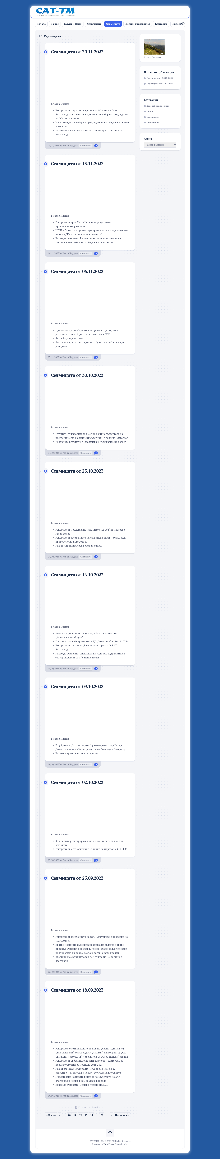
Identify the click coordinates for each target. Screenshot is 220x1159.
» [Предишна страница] (59, 1115)
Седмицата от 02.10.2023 (78, 782)
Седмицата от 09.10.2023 (78, 686)
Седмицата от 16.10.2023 (78, 575)
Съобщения (153, 122)
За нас (55, 23)
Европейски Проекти (158, 105)
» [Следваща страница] (111, 1115)
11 (74, 1115)
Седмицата (113, 23)
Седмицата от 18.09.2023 (78, 990)
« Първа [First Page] (51, 1115)
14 (91, 1115)
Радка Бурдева (70, 145)
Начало (41, 23)
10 (69, 1115)
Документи (94, 23)
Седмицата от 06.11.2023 (78, 271)
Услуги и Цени (73, 23)
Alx (125, 1144)
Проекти (177, 23)
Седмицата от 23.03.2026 (160, 83)
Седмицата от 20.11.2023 (78, 51)
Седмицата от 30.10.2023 (78, 375)
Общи (150, 111)
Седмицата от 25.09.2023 (78, 878)
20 (102, 1115)
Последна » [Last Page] (122, 1115)
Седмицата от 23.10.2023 (78, 471)
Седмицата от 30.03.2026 (160, 78)
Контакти (161, 23)
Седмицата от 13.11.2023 (78, 163)
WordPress (109, 1144)
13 (86, 1115)
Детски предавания (137, 23)
